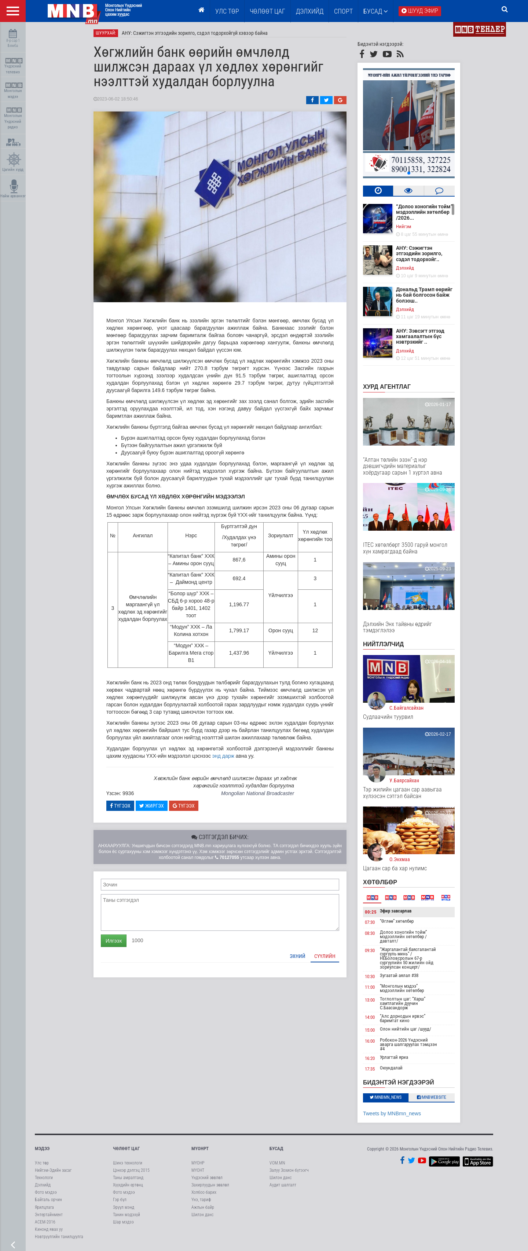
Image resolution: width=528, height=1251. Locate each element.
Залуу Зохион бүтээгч (289, 1170)
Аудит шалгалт (283, 1185)
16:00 (370, 1041)
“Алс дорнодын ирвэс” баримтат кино (402, 1018)
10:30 (370, 976)
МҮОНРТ (200, 1148)
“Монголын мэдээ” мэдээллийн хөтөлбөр (402, 988)
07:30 (370, 922)
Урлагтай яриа (394, 1057)
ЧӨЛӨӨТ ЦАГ (267, 11)
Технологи (44, 1177)
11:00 (370, 987)
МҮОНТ (197, 1170)
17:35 (370, 1069)
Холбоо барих (203, 1192)
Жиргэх (151, 806)
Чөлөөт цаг (126, 1148)
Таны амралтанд (128, 1177)
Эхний (297, 956)
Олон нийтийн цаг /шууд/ (405, 1029)
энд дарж (223, 756)
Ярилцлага (44, 1207)
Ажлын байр (202, 1207)
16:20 (370, 1058)
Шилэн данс (202, 1214)
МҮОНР (197, 1163)
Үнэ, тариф (201, 1199)
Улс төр (227, 11)
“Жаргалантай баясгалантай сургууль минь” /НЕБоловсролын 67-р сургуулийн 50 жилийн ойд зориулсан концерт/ (408, 958)
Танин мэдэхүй (126, 1214)
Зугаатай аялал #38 (399, 975)
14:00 (370, 1017)
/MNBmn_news (386, 1097)
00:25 (371, 912)
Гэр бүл (119, 1199)
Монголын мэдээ (13, 91)
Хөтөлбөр (380, 882)
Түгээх (120, 806)
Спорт (343, 11)
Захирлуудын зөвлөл (210, 1185)
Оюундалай (391, 1068)
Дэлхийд (309, 11)
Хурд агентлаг (387, 387)
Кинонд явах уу (49, 1229)
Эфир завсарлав (395, 911)
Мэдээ (42, 1148)
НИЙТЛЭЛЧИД (383, 644)
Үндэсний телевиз (13, 66)
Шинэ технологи (127, 1163)
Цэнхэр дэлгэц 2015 (131, 1170)
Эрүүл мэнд (123, 1207)
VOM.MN (277, 1163)
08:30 (370, 933)
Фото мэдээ (46, 1192)
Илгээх (114, 941)
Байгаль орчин (48, 1199)
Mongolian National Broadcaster (257, 793)
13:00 (370, 1000)
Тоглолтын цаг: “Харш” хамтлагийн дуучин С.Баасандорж (402, 1003)
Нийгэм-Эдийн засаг (53, 1170)
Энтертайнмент (49, 1214)
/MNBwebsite (432, 1097)
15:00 (370, 1030)
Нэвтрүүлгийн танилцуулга (59, 1236)
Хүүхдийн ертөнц (128, 1185)
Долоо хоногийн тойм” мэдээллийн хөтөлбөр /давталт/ (403, 936)
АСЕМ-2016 (45, 1222)
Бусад (375, 11)
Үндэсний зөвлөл (207, 1177)
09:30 (370, 950)
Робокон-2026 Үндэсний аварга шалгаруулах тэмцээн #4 (408, 1044)
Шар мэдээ (123, 1222)
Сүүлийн (325, 956)
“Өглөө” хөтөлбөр (397, 921)
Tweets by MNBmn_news (392, 1113)
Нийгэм (403, 226)
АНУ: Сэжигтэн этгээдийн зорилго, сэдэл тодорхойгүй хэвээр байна (195, 33)
